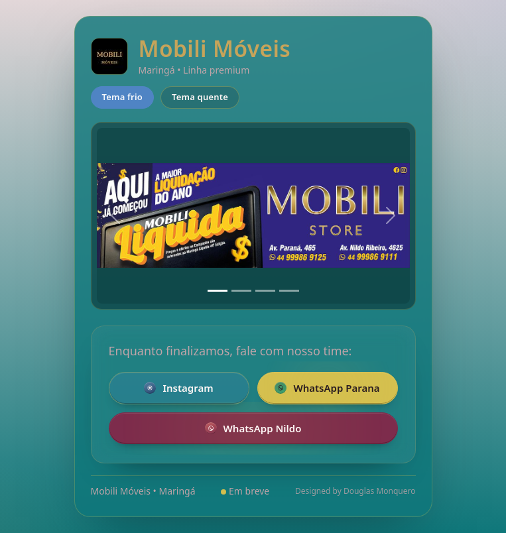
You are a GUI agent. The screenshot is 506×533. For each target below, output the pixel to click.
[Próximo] (390, 216)
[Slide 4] (289, 290)
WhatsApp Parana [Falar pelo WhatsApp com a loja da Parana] (327, 387)
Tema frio (122, 97)
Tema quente (200, 97)
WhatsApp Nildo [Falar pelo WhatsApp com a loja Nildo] (253, 428)
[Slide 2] (241, 290)
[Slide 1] (217, 290)
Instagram (178, 387)
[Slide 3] (265, 290)
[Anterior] (116, 216)
